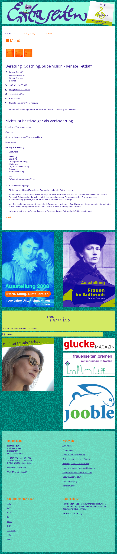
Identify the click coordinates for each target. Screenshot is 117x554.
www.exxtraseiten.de (16, 467)
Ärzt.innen (67, 445)
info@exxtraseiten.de (23, 463)
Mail (25, 31)
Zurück (8, 217)
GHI (9, 512)
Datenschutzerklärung (72, 513)
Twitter (10, 31)
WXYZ (9, 539)
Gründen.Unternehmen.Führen (76, 459)
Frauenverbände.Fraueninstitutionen (78, 468)
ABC (9, 503)
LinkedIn (18, 31)
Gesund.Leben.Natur (71, 477)
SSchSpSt (11, 530)
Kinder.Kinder (68, 450)
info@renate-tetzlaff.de (19, 89)
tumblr (29, 31)
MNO (9, 521)
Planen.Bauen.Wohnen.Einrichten (77, 472)
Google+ (14, 31)
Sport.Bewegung (69, 481)
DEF (9, 508)
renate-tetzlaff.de (16, 94)
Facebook (6, 31)
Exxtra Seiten (9, 34)
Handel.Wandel (69, 485)
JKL (8, 517)
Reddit (33, 31)
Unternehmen (18, 34)
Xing (22, 31)
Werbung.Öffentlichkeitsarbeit (75, 463)
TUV (9, 535)
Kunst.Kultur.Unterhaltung (73, 454)
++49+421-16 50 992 (18, 85)
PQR (9, 526)
